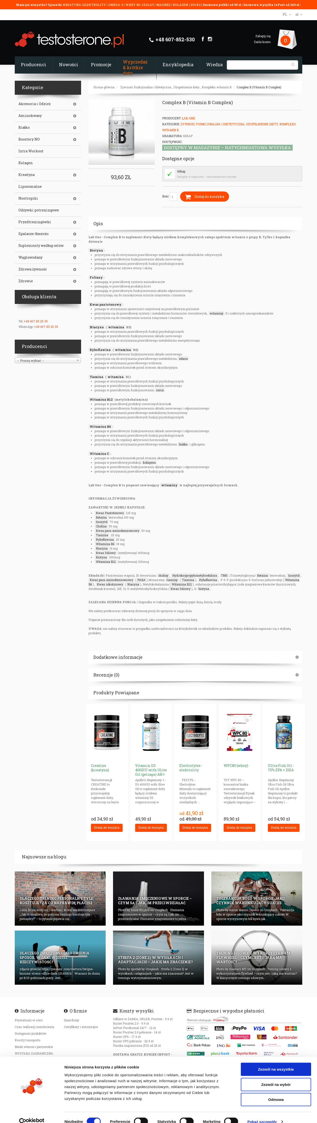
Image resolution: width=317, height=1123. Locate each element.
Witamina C (99, 454)
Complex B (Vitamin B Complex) (259, 87)
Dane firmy (71, 1020)
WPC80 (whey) (236, 765)
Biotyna (96, 250)
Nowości (68, 64)
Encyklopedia (178, 64)
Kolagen (25, 163)
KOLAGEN (181, 5)
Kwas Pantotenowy (110, 513)
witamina (116, 327)
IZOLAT (148, 5)
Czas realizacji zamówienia (34, 1027)
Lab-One (188, 118)
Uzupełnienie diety (186, 87)
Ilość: (169, 196)
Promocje (101, 64)
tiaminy (172, 580)
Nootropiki (28, 198)
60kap (181, 171)
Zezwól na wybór (276, 1076)
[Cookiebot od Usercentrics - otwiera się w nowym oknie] (31, 1113)
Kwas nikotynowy (110, 584)
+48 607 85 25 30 (36, 321)
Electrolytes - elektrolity (190, 767)
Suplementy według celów (41, 246)
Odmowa (276, 1091)
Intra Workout (30, 151)
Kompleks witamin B (216, 87)
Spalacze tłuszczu (33, 234)
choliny (163, 575)
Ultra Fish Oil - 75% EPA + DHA (281, 767)
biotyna (204, 589)
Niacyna (97, 327)
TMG (224, 575)
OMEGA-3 (116, 5)
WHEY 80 (132, 5)
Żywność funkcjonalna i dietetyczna (145, 87)
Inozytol (101, 522)
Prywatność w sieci (29, 1020)
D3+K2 (195, 5)
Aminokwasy (30, 116)
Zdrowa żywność (32, 269)
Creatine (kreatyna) (100, 767)
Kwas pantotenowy (105, 304)
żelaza (183, 359)
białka (183, 444)
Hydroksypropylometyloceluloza (194, 575)
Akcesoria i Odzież (34, 104)
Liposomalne (30, 187)
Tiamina (96, 377)
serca (160, 390)
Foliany (96, 277)
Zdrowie (25, 281)
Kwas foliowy (106, 553)
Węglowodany (30, 257)
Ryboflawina (100, 350)
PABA (141, 580)
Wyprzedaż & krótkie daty (135, 67)
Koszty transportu (27, 1040)
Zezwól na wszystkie (276, 1061)
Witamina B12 (101, 399)
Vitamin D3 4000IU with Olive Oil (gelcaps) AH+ (151, 770)
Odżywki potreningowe (38, 210)
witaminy (216, 313)
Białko (24, 127)
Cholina (101, 526)
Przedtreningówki (34, 222)
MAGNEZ (163, 5)
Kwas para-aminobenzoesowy (117, 531)
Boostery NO (29, 139)
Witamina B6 (100, 426)
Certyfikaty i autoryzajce (81, 1027)
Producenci (33, 64)
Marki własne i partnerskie (34, 1047)
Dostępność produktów (30, 1033)
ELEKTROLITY (94, 5)
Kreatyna (26, 175)
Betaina (101, 517)
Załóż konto (262, 42)
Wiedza (214, 64)
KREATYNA (72, 5)
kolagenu (149, 462)
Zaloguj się (263, 36)
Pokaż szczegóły (262, 1113)
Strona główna (104, 87)
